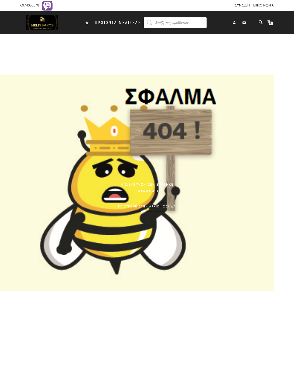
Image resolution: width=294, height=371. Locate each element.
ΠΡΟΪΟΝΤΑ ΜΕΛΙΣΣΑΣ (118, 22)
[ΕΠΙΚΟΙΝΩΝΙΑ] (244, 22)
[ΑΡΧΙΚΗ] (87, 22)
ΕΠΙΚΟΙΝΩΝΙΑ (263, 5)
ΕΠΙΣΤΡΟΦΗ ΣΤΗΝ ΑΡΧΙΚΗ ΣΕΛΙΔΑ (147, 206)
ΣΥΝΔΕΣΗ (242, 5)
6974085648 (29, 5)
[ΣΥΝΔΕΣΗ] (235, 22)
